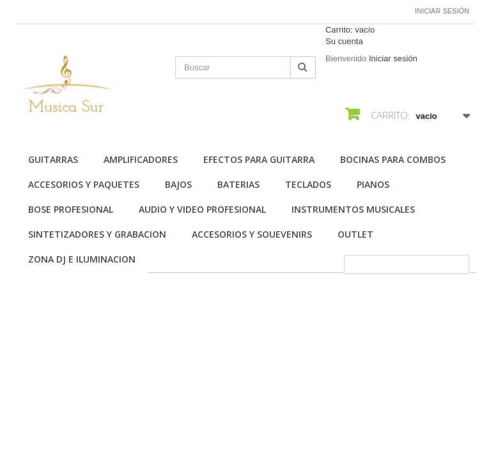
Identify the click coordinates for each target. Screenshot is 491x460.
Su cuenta (344, 41)
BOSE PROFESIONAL (70, 209)
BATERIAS (238, 184)
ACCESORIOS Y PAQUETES (83, 184)
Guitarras (53, 159)
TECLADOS (308, 184)
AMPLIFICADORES (141, 159)
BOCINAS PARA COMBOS (393, 159)
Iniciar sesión (442, 11)
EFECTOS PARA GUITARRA (259, 159)
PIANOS (373, 184)
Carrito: (350, 29)
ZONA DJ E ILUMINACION (82, 259)
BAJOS (178, 184)
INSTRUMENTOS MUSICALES (353, 209)
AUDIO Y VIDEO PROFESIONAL (202, 209)
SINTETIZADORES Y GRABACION (97, 234)
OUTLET (355, 234)
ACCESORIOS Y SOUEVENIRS (252, 234)
